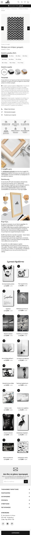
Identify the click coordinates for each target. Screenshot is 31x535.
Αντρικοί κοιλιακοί (8, 433)
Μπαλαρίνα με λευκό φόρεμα (23, 308)
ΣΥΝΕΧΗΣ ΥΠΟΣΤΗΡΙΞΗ (15, 130)
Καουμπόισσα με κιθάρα (8, 383)
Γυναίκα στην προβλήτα (22, 408)
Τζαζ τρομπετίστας (23, 283)
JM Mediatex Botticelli (9, 171)
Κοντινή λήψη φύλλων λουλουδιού (10, 358)
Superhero (8, 308)
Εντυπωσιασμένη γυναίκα (8, 284)
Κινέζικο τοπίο (8, 408)
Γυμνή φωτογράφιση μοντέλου (24, 383)
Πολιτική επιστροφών (9, 112)
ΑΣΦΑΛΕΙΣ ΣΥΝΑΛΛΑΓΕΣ (6, 131)
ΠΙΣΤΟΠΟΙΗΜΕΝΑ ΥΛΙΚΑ (25, 130)
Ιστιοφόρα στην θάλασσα (23, 358)
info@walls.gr (10, 517)
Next (28, 28)
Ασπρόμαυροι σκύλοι (23, 457)
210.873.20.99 (15, 132)
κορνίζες (22, 224)
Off (21, 5)
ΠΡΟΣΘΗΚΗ (15, 533)
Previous (2, 28)
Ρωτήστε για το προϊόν (10, 115)
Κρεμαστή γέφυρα (8, 333)
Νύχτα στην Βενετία (8, 457)
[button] (2, 2)
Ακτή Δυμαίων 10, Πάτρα (9, 515)
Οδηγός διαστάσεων (9, 109)
